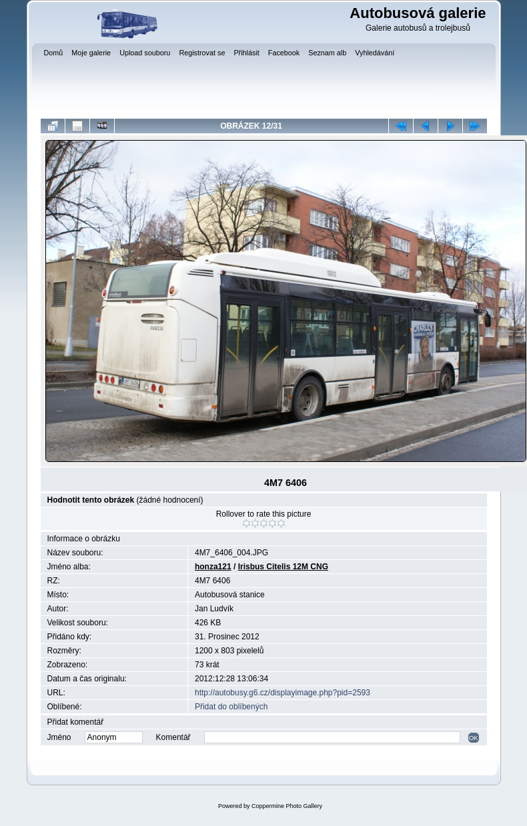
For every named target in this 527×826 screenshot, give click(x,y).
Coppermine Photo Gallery (286, 806)
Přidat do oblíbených (231, 706)
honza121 (213, 566)
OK (473, 737)
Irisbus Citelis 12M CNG (283, 566)
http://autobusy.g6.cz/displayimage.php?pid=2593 (282, 692)
